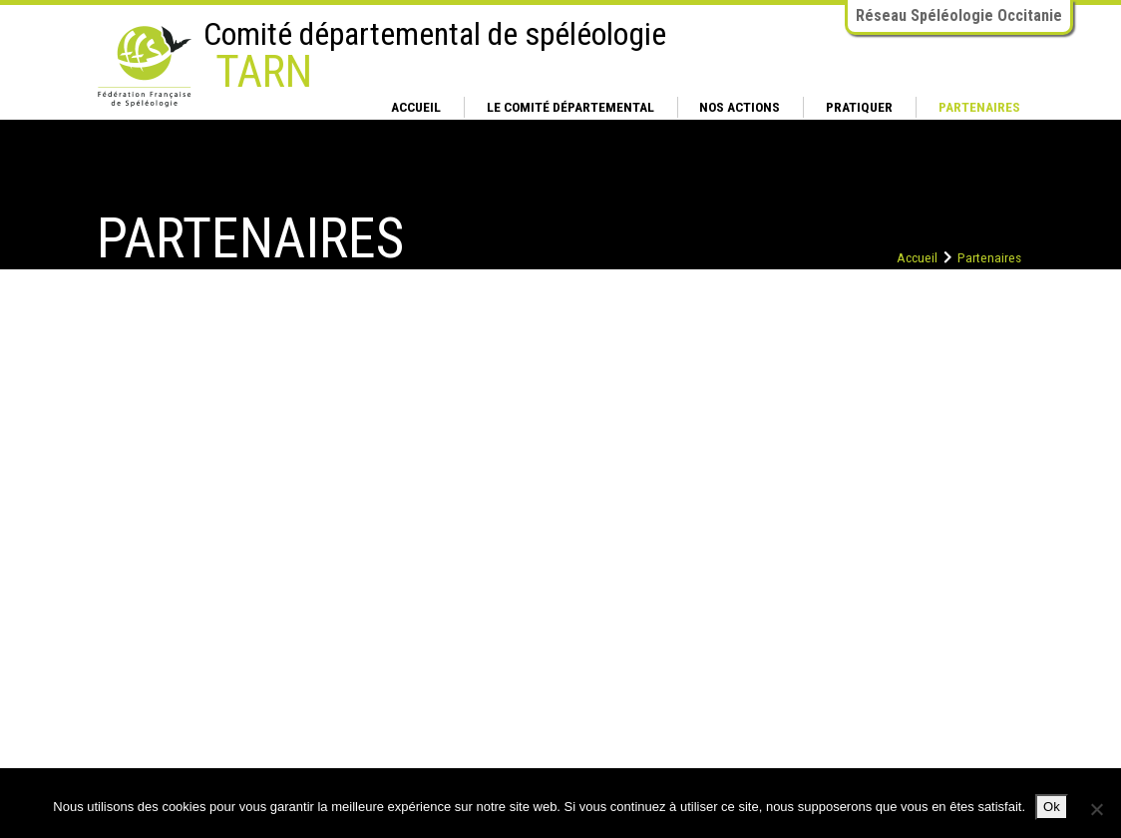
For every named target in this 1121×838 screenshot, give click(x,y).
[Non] (1096, 809)
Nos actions (739, 107)
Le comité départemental (570, 107)
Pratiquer (859, 107)
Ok (1051, 806)
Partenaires (979, 107)
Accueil (416, 107)
